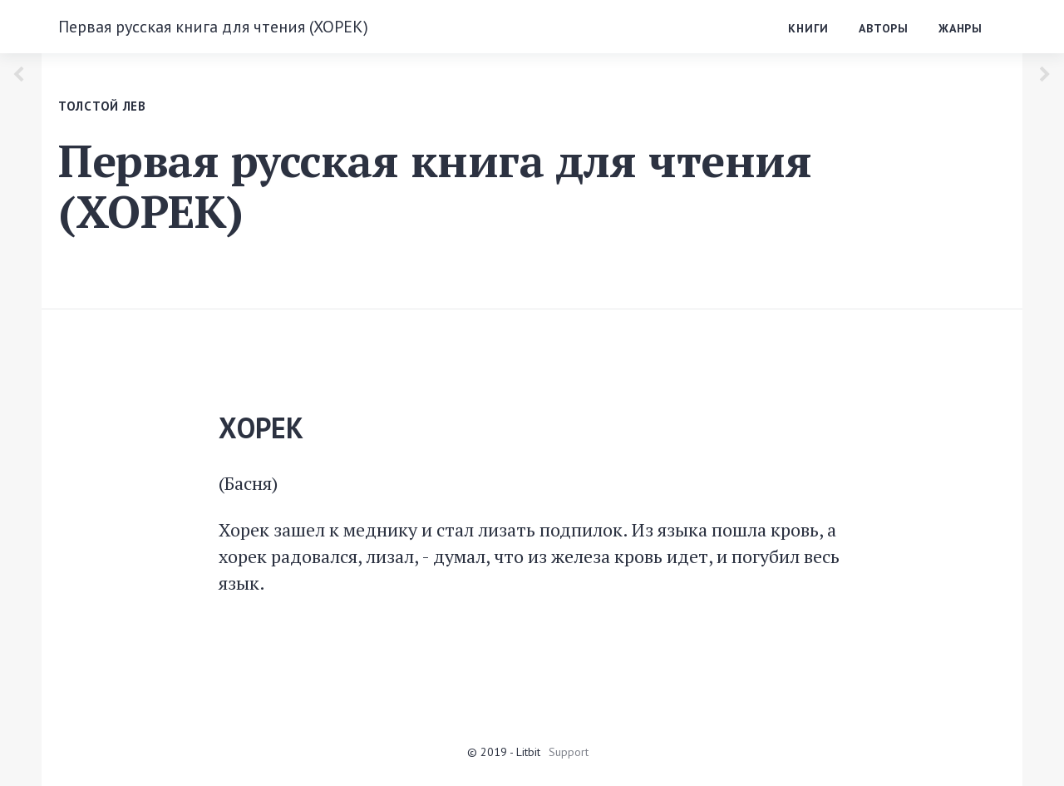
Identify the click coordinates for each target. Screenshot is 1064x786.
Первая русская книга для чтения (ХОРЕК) (213, 26)
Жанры (960, 28)
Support (569, 751)
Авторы (884, 28)
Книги (808, 28)
